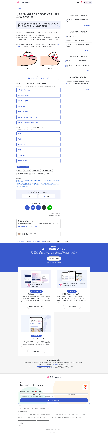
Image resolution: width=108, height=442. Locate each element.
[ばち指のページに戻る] (54, 8)
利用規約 (18, 86)
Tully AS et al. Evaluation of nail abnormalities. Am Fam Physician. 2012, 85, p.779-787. (37, 183)
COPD (33, 173)
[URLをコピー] (27, 207)
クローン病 (27, 170)
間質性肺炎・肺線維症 (23, 173)
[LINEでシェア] (49, 207)
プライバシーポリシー (25, 86)
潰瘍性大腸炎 (36, 170)
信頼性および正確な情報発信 (43, 366)
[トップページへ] (54, 378)
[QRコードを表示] (33, 207)
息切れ (19, 47)
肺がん (19, 170)
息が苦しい (40, 173)
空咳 (48, 173)
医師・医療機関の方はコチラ (54, 262)
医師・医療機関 (55, 364)
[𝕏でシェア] (44, 207)
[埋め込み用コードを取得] (38, 207)
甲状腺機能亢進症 (47, 170)
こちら (52, 367)
